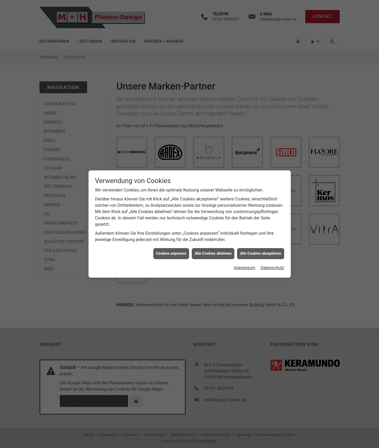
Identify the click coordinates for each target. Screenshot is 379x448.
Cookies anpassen (171, 252)
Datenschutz (272, 266)
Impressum (244, 266)
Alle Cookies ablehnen (213, 252)
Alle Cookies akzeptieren (260, 252)
